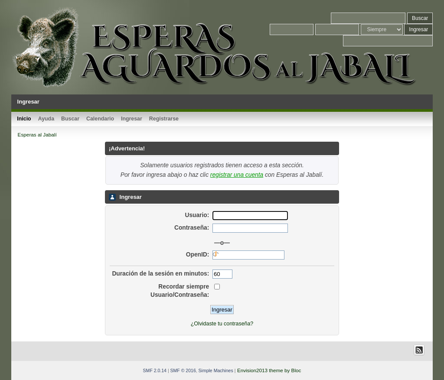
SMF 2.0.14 (154, 370)
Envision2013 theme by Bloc (269, 370)
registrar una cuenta (236, 175)
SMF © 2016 (183, 370)
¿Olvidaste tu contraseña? (222, 324)
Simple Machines (216, 370)
